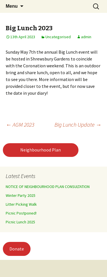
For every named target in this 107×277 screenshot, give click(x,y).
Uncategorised (58, 36)
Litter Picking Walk (21, 204)
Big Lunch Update (77, 124)
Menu (12, 6)
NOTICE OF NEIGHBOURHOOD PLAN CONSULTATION (48, 186)
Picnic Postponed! (21, 213)
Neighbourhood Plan (40, 150)
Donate (16, 249)
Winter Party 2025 (20, 195)
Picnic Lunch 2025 (20, 222)
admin (86, 36)
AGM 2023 (20, 124)
